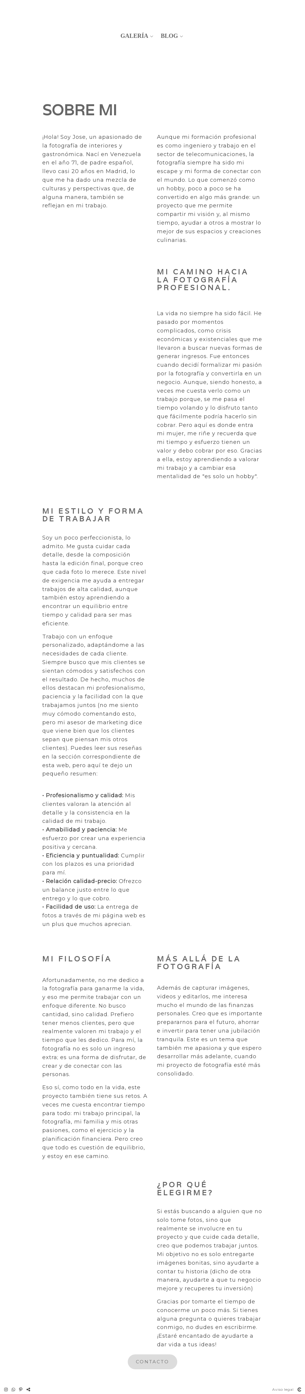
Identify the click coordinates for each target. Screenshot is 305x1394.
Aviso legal (283, 1389)
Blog (169, 35)
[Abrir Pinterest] (21, 1390)
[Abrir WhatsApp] (13, 1390)
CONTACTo (152, 1362)
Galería (134, 35)
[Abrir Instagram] (6, 1390)
